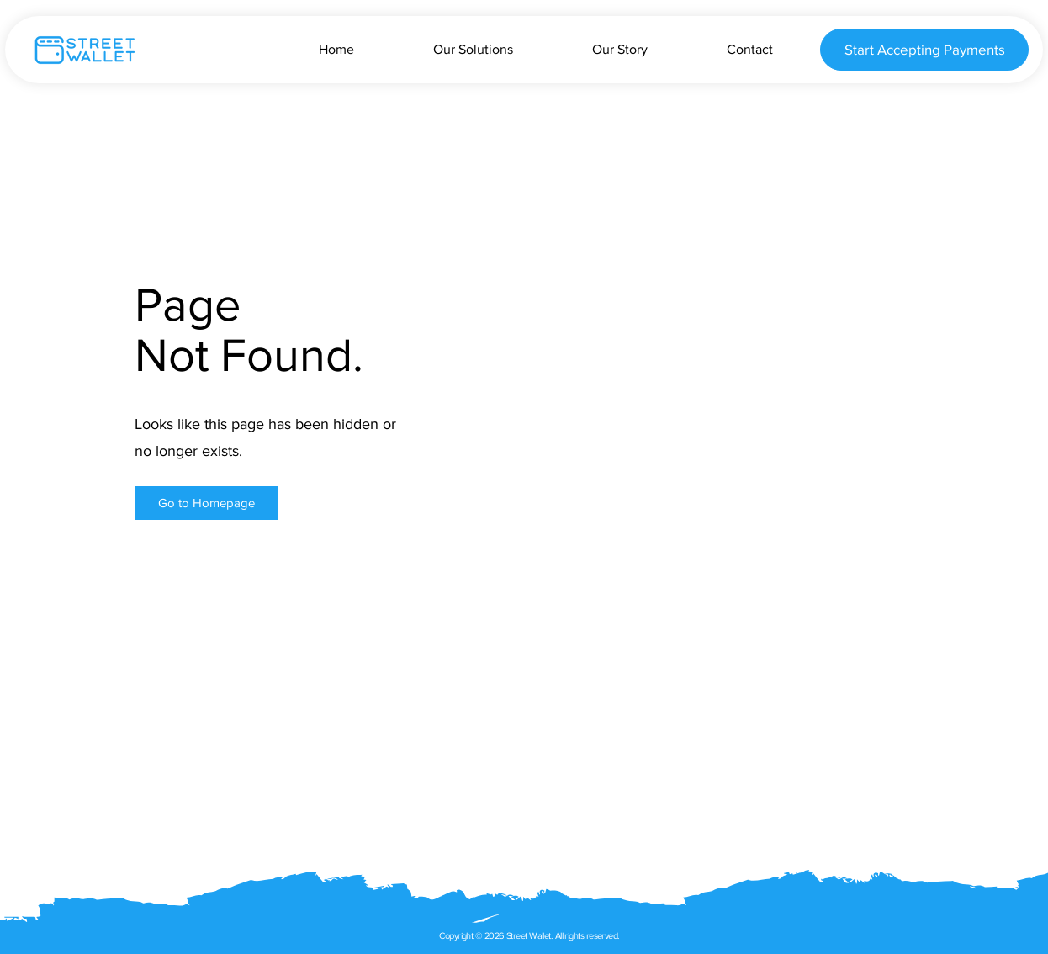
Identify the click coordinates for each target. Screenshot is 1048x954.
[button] (206, 503)
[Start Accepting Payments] (924, 50)
